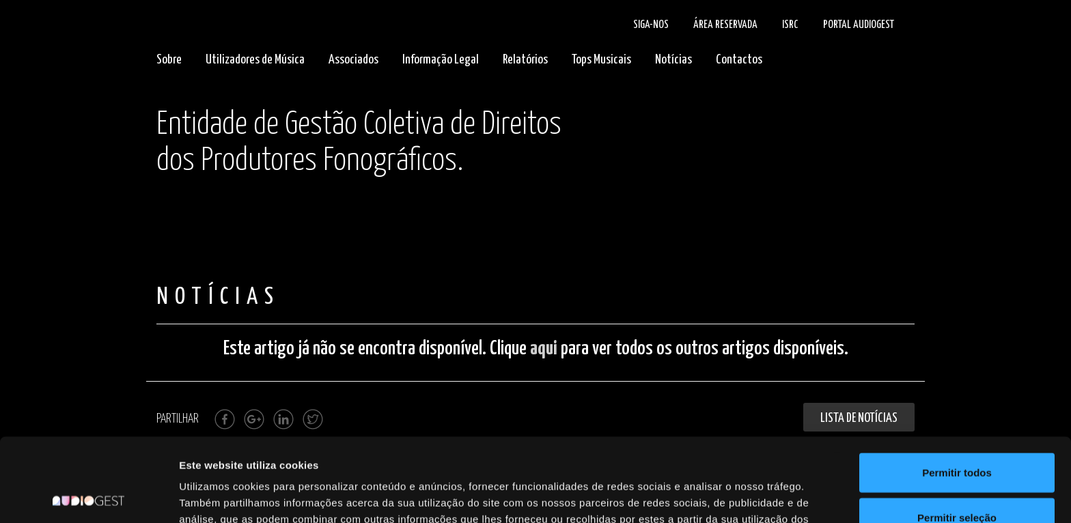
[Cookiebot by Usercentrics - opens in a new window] (88, 496)
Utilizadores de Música (255, 59)
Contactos (739, 59)
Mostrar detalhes (750, 496)
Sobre (169, 59)
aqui (543, 348)
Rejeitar (956, 478)
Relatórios (525, 59)
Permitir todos (957, 389)
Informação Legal (440, 59)
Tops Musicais (601, 59)
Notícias (673, 59)
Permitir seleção (957, 434)
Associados (353, 59)
